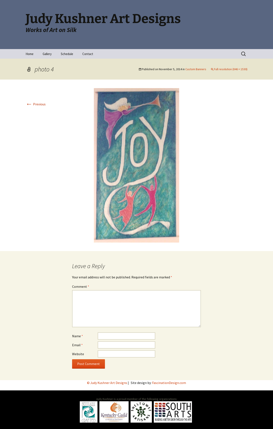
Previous (36, 104)
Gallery (47, 54)
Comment (80, 286)
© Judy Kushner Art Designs (107, 383)
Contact (87, 54)
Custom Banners (195, 69)
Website (78, 354)
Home (29, 54)
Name (77, 336)
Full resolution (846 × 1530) (230, 69)
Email (77, 345)
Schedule (67, 54)
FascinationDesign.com (169, 383)
